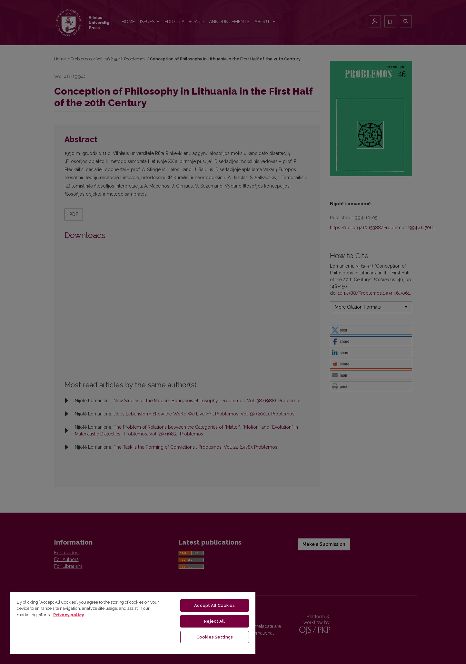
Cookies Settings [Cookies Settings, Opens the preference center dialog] (214, 637)
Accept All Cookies (214, 605)
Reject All (214, 621)
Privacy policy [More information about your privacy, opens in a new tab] (68, 614)
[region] (132, 623)
